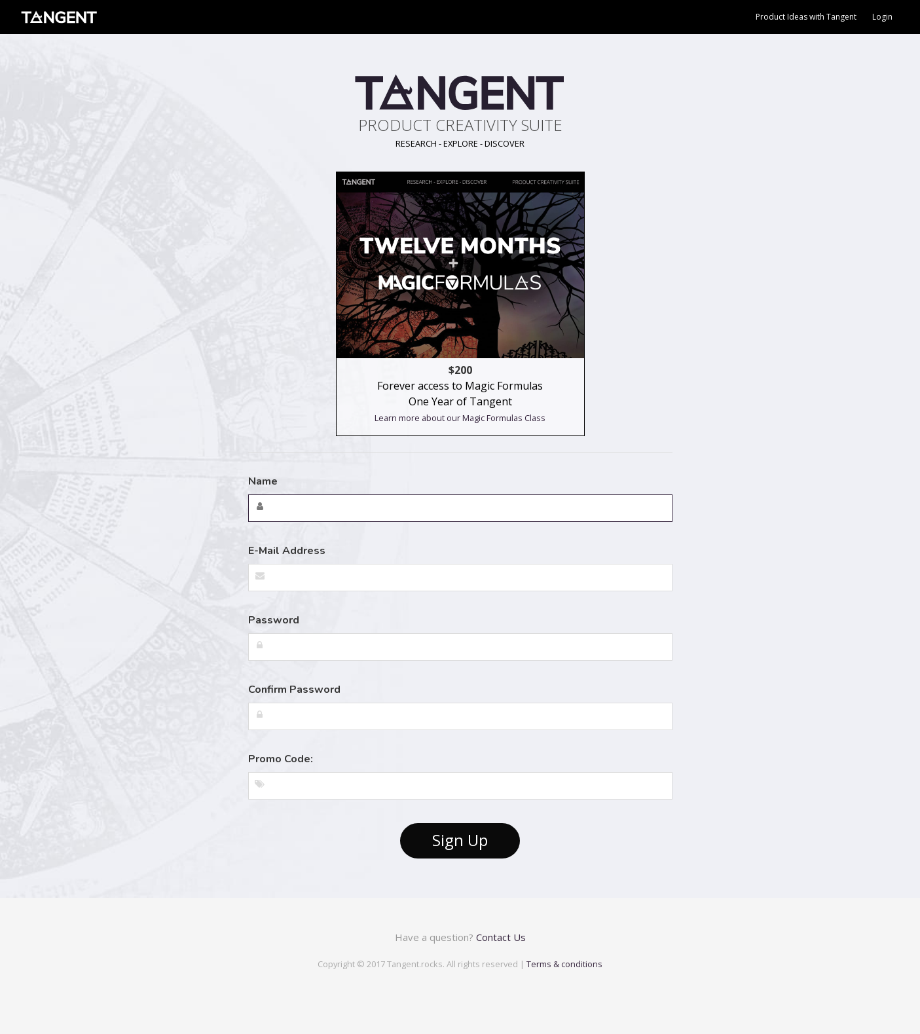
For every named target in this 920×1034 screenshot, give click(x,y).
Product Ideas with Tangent (806, 16)
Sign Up (460, 840)
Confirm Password (294, 689)
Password (273, 620)
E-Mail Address (286, 551)
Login (882, 16)
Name (263, 481)
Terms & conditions (564, 964)
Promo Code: (280, 759)
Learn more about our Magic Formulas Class (460, 418)
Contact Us (501, 937)
